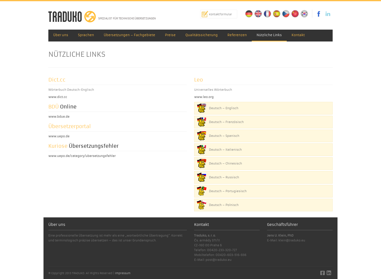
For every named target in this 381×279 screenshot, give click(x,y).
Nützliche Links (269, 35)
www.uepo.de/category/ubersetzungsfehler (82, 156)
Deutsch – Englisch (223, 108)
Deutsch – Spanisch (224, 136)
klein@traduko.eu (291, 240)
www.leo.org (204, 97)
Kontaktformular (220, 14)
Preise (170, 35)
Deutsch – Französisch (226, 122)
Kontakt (298, 35)
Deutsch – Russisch (224, 177)
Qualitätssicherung (201, 35)
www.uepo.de (58, 136)
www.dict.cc (57, 97)
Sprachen (86, 35)
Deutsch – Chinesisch (225, 163)
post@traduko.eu (219, 260)
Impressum (122, 273)
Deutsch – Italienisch (225, 149)
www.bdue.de (58, 116)
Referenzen (237, 35)
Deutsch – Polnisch (224, 205)
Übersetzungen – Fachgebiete (129, 35)
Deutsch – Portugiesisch (228, 191)
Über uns (60, 35)
